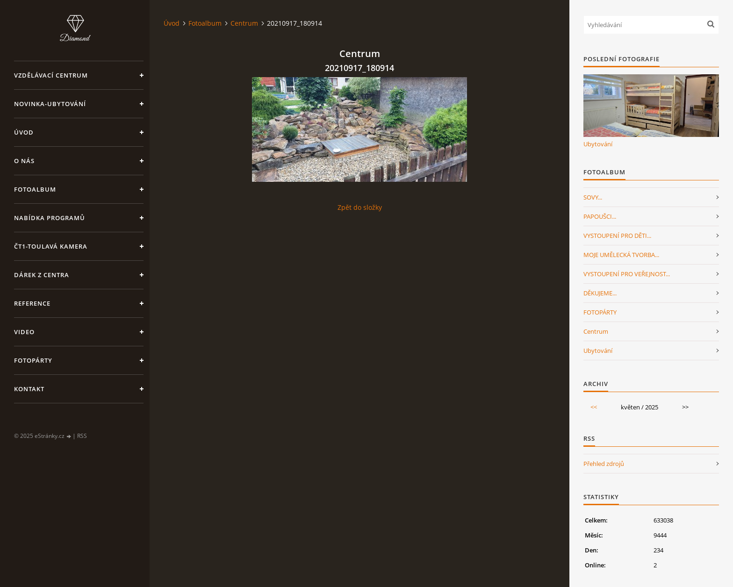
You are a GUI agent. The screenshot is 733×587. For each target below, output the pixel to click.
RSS (82, 436)
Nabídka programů (49, 218)
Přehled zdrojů (603, 463)
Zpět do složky (360, 207)
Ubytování (597, 144)
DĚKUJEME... (600, 293)
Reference (32, 303)
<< (593, 407)
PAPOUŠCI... (599, 216)
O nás (24, 161)
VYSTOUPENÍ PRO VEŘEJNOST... (626, 274)
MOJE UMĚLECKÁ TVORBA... (621, 255)
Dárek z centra (41, 275)
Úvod (24, 132)
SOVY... (592, 197)
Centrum (244, 23)
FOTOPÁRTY (600, 312)
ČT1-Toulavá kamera (50, 246)
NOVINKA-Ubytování (50, 104)
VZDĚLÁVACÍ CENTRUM (51, 75)
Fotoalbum (35, 189)
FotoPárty (33, 360)
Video (24, 332)
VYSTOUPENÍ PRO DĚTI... (617, 235)
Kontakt (29, 389)
